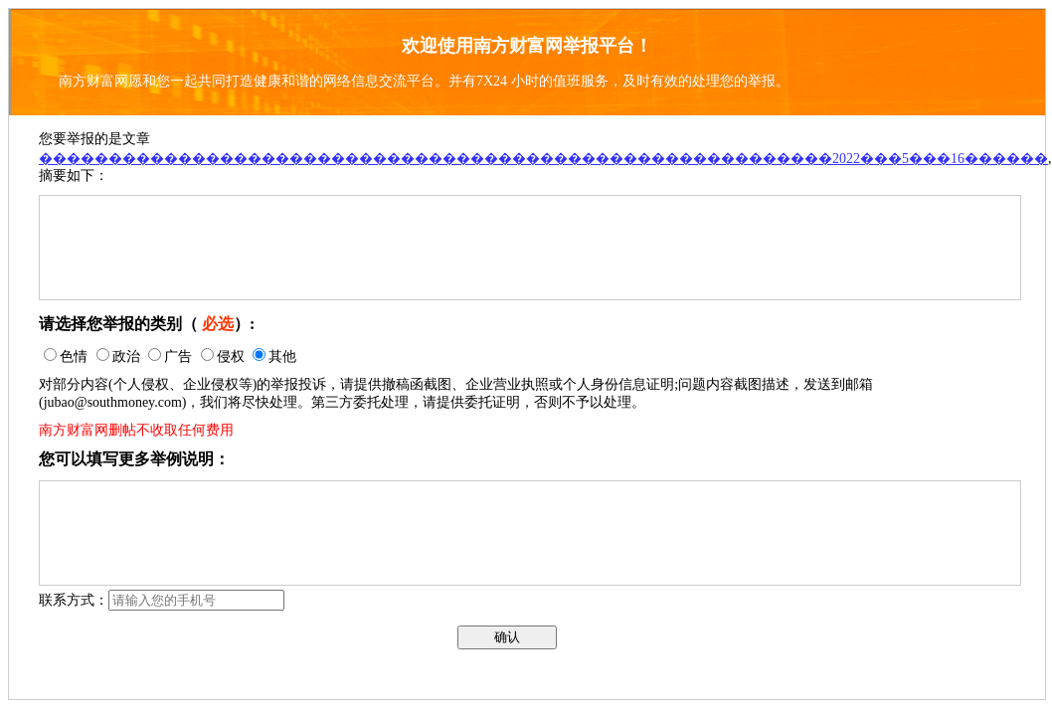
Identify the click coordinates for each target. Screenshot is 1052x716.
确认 (507, 636)
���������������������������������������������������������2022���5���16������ (543, 158)
